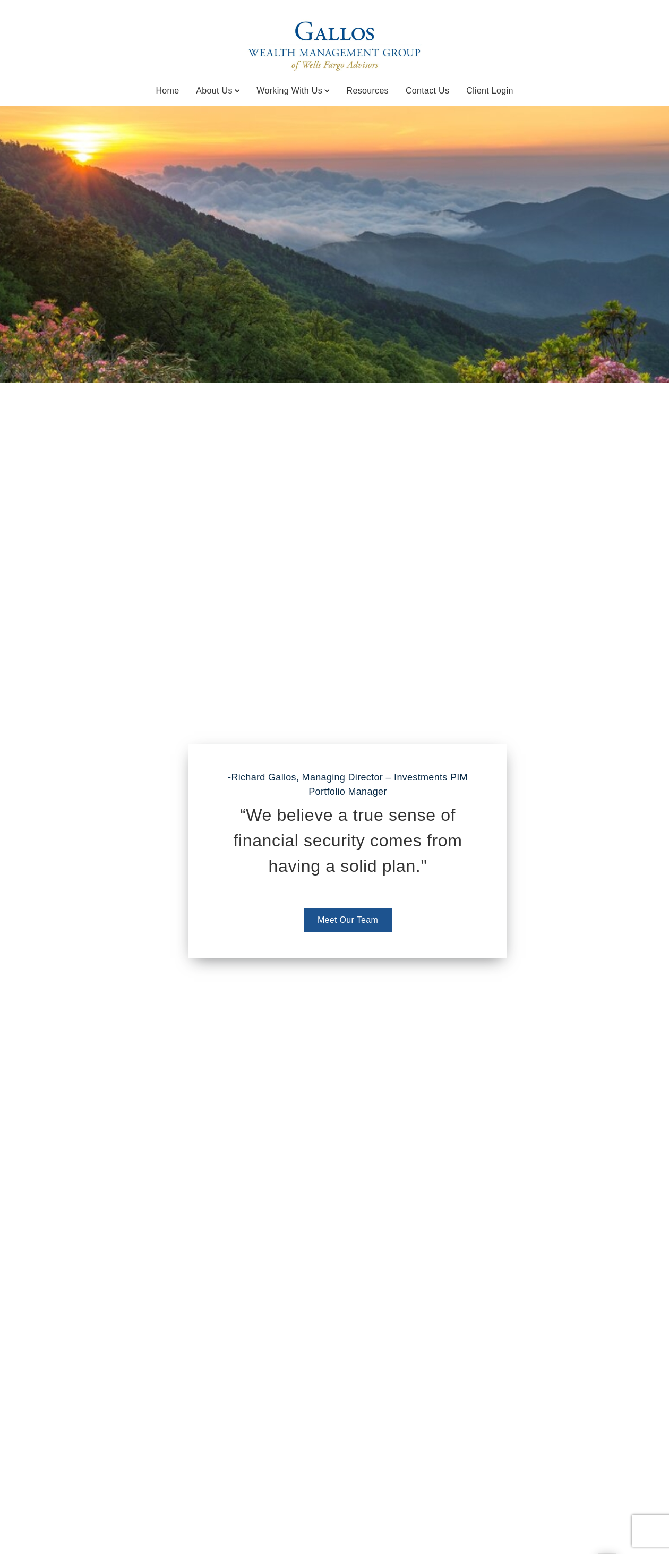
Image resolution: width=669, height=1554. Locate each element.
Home (167, 90)
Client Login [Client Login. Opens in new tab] (489, 90)
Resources (368, 90)
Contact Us (427, 90)
